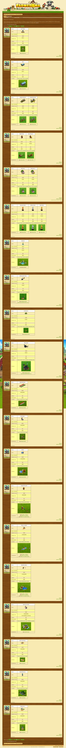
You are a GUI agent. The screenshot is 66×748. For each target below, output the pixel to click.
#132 (61, 445)
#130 (61, 378)
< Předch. (10, 739)
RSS (62, 745)
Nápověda (59, 745)
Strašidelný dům (31, 326)
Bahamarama (22, 399)
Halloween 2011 (24, 301)
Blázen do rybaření (25, 515)
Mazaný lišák (23, 407)
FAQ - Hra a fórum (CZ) (11, 17)
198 (21, 739)
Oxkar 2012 (24, 124)
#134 (61, 521)
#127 (61, 271)
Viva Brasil (23, 663)
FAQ (20, 17)
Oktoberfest (24, 53)
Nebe (21, 78)
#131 (61, 412)
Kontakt (56, 745)
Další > (23, 739)
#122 (61, 93)
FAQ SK (60, 55)
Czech (3, 745)
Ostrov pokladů (25, 78)
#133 (61, 481)
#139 (61, 702)
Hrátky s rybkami (25, 514)
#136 (61, 600)
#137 (61, 636)
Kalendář (12, 10)
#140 (61, 736)
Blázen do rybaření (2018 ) (25, 516)
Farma (19, 78)
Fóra (9, 10)
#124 (61, 164)
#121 (61, 57)
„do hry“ (37, 22)
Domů (5, 10)
